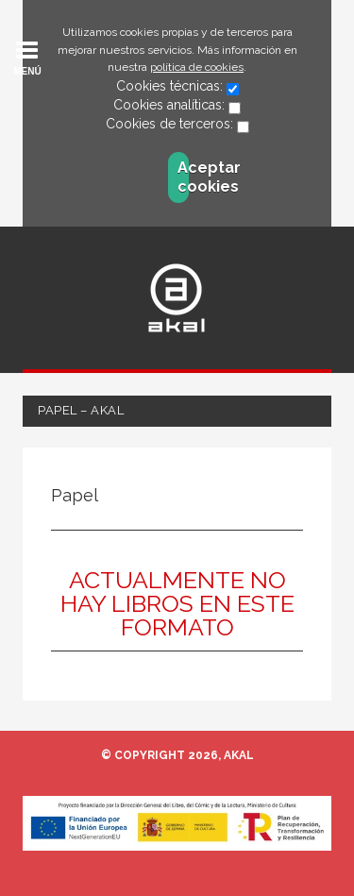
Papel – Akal (81, 410)
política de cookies (197, 67)
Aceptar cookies (183, 177)
